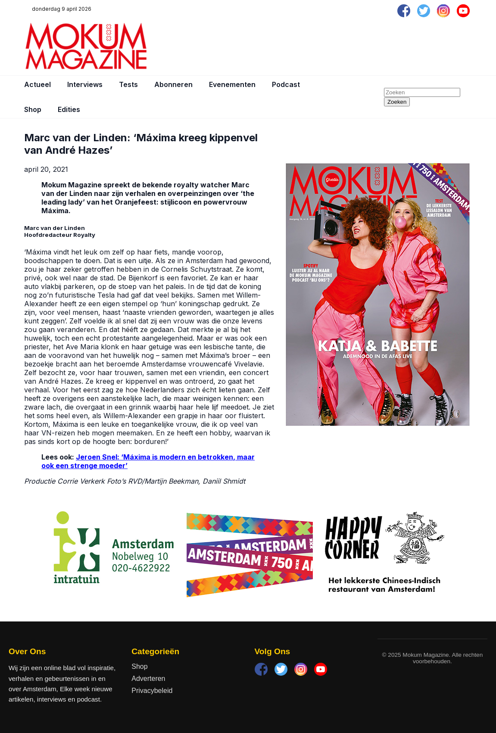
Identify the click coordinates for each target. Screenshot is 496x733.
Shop (32, 109)
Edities (69, 109)
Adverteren (148, 678)
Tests (128, 84)
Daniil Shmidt (225, 481)
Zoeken (396, 102)
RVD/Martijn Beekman (163, 481)
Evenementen (232, 84)
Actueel (37, 84)
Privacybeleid (151, 690)
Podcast (286, 84)
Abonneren (173, 84)
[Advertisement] (315, 46)
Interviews (85, 84)
